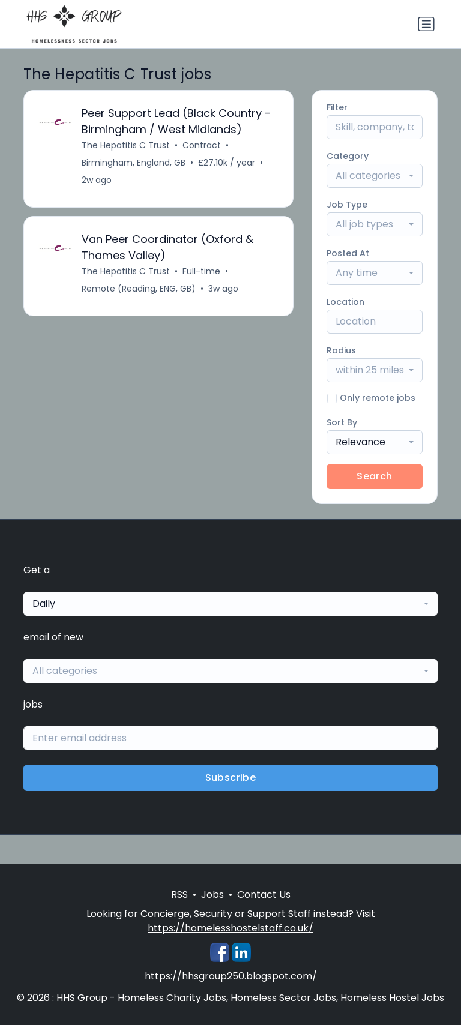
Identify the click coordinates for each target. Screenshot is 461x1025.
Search (374, 476)
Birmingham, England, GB (133, 163)
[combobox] (375, 176)
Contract (201, 145)
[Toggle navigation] (426, 24)
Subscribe (230, 777)
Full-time (201, 271)
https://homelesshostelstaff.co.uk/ (230, 928)
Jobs (212, 894)
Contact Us (264, 894)
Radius (341, 350)
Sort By (342, 422)
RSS (179, 894)
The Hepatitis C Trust (126, 145)
